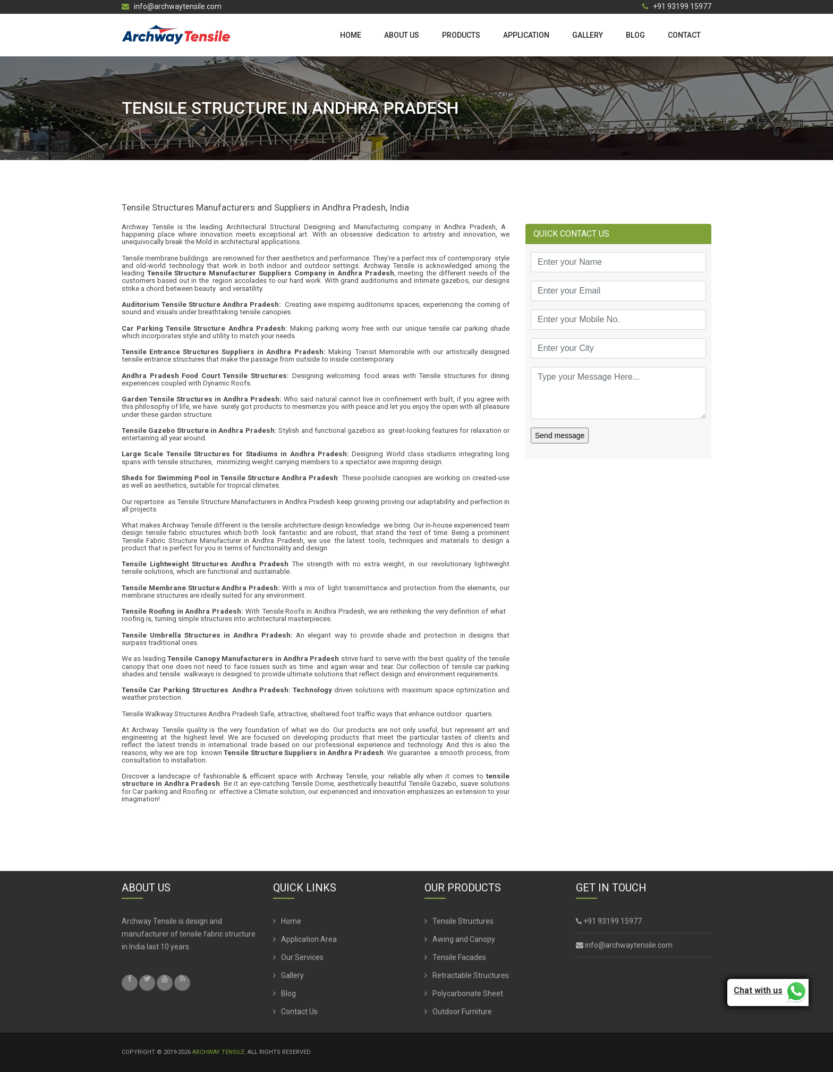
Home (350, 35)
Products (461, 35)
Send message (559, 435)
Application (526, 35)
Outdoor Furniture (462, 1015)
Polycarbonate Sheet (467, 997)
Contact (684, 35)
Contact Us (299, 1015)
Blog (635, 35)
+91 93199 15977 (676, 7)
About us (401, 35)
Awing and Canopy (463, 943)
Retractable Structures (470, 979)
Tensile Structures (463, 925)
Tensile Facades (459, 961)
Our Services (302, 961)
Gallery (587, 35)
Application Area (309, 943)
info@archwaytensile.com (172, 7)
